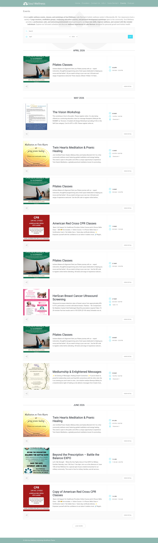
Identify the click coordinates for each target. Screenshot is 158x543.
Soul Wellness (32, 540)
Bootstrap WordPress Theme (46, 540)
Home (77, 3)
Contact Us (95, 3)
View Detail (128, 86)
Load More (79, 526)
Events (123, 3)
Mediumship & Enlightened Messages (77, 371)
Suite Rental (113, 3)
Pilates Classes (62, 64)
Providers (85, 3)
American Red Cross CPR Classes (74, 223)
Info (103, 3)
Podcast (131, 3)
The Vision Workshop (66, 112)
